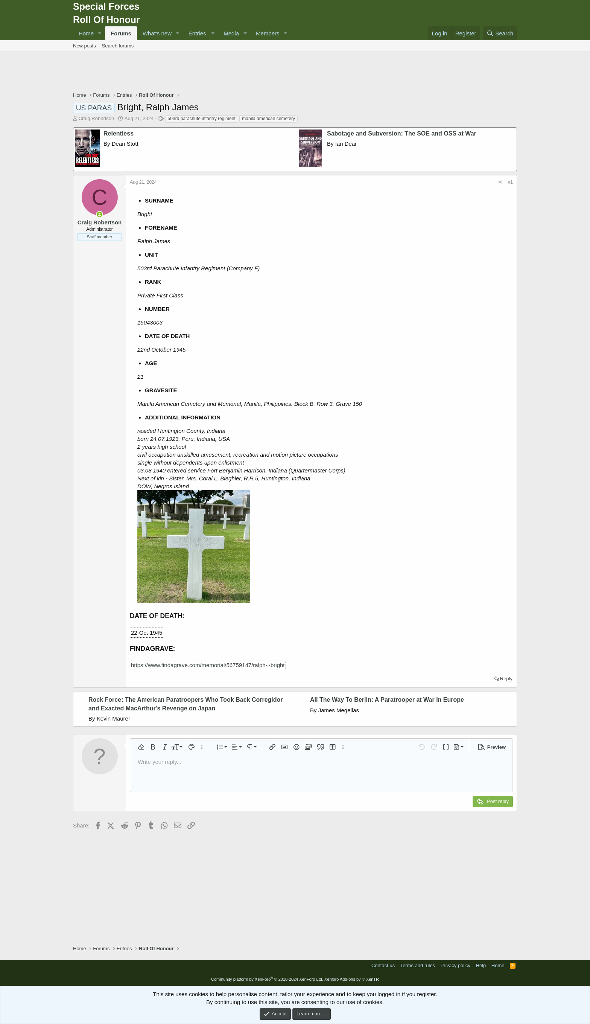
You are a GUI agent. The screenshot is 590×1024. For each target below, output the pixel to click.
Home (86, 33)
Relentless (118, 133)
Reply (506, 678)
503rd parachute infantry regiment (202, 118)
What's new (157, 33)
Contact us (383, 965)
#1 (510, 182)
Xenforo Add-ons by (351, 979)
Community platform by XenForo (267, 979)
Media (231, 33)
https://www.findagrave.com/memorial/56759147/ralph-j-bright (208, 665)
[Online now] (99, 214)
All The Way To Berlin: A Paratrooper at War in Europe (387, 699)
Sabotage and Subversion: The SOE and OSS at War (401, 133)
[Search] (500, 33)
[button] (99, 33)
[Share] (500, 182)
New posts (84, 46)
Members (268, 33)
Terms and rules (417, 965)
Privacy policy (455, 965)
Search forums (118, 46)
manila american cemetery (268, 118)
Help (481, 965)
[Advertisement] (295, 73)
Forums (121, 33)
